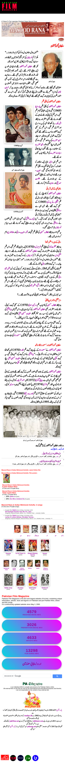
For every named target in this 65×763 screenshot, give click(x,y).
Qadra (12, 496)
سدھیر (11, 384)
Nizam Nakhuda (22, 568)
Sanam (45, 553)
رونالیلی (58, 210)
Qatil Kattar (32, 588)
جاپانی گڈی (39, 380)
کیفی (55, 358)
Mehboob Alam (6, 568)
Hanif (38, 567)
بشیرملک (58, 123)
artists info (32, 638)
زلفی (38, 285)
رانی (17, 232)
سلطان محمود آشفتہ (26, 66)
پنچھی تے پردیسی (52, 202)
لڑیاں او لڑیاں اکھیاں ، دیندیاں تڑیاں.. (50, 461)
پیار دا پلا (38, 106)
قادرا (22, 350)
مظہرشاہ (7, 269)
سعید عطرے (56, 140)
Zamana (8, 553)
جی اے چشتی (30, 219)
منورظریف (20, 380)
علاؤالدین (10, 232)
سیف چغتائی (35, 534)
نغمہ (26, 232)
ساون (52, 183)
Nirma (30, 567)
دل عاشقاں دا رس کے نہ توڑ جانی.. (51, 453)
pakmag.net (31, 726)
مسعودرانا (17, 335)
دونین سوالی (32, 305)
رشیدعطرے (39, 144)
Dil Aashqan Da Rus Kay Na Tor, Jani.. (18, 511)
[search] (26, 676)
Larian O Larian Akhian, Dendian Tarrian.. (19, 517)
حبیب (38, 170)
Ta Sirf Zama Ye (20, 553)
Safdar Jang (8, 588)
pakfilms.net (14, 721)
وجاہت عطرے (55, 153)
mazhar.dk (28, 715)
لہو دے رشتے (28, 393)
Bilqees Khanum (46, 568)
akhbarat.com (38, 721)
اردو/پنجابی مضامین (31, 664)
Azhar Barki (14, 568)
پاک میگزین (59, 710)
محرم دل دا (37, 247)
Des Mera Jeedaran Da (17, 499)
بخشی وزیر (57, 255)
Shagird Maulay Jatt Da (33, 554)
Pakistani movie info (32, 612)
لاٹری (45, 384)
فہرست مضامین (61, 39)
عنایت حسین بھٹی (24, 314)
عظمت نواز (52, 247)
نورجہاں (29, 57)
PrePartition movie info (32, 625)
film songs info (32, 651)
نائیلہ (50, 162)
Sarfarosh (45, 588)
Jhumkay (20, 588)
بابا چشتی (9, 309)
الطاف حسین (44, 232)
